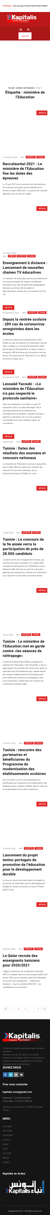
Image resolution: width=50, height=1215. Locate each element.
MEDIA (12, 256)
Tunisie (40, 157)
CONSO (6, 1162)
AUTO (5, 1148)
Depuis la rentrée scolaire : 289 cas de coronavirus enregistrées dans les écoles (24, 326)
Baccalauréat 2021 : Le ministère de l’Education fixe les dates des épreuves (23, 171)
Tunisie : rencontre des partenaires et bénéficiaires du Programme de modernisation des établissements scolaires (24, 762)
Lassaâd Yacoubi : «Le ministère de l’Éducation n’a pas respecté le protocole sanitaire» (23, 391)
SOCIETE (30, 157)
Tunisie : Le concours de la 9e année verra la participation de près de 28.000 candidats (23, 546)
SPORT (6, 1144)
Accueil (11, 87)
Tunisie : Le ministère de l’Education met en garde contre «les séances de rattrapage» (24, 649)
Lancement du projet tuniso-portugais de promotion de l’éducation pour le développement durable (24, 865)
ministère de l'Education (25, 87)
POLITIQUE (8, 1130)
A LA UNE (7, 1126)
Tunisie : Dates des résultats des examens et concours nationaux (24, 453)
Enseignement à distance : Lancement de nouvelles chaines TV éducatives (25, 267)
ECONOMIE (8, 1135)
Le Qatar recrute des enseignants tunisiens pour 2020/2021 (21, 960)
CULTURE (7, 1153)
